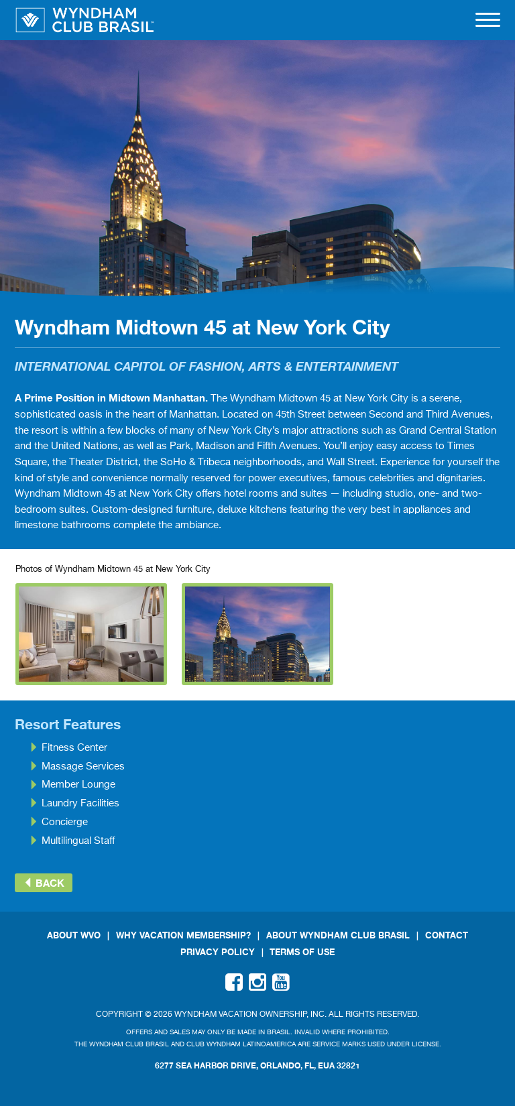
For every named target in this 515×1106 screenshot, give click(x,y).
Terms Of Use (302, 952)
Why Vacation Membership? (183, 935)
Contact (446, 935)
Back (43, 883)
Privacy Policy (217, 952)
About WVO (74, 935)
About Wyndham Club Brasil (338, 935)
